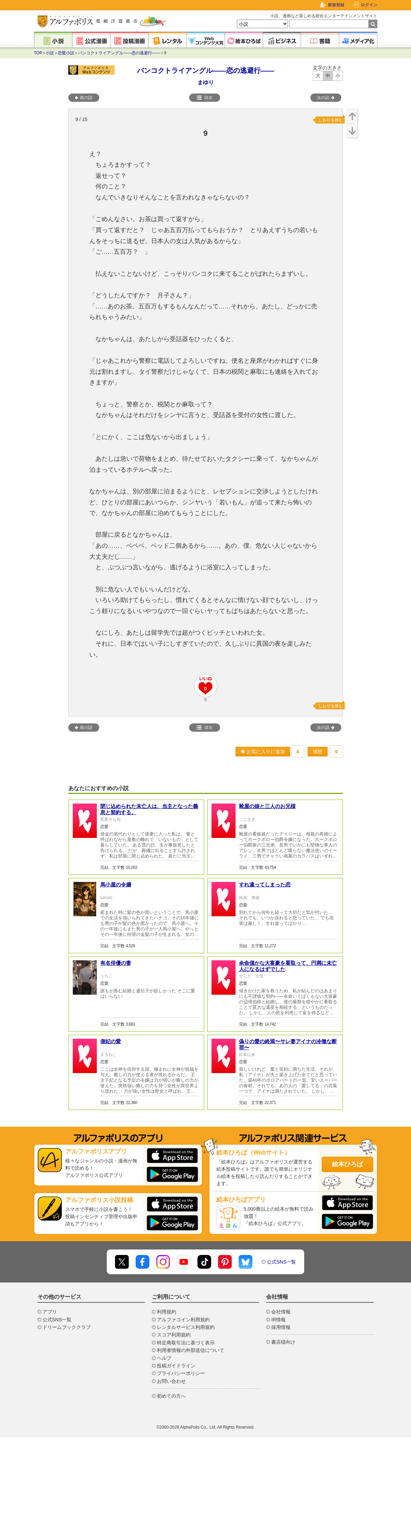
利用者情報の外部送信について (190, 1350)
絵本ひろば (347, 1164)
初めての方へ (171, 1396)
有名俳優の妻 (115, 963)
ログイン (369, 4)
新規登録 (336, 4)
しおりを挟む (330, 120)
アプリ (50, 1311)
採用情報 (280, 1327)
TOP (38, 53)
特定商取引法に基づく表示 (186, 1342)
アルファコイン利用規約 (183, 1319)
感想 (317, 751)
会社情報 (280, 1311)
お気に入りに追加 (263, 751)
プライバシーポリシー (181, 1373)
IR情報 (278, 1319)
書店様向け (283, 1342)
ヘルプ (164, 1358)
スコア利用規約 (174, 1334)
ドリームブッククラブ (67, 1327)
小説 (50, 53)
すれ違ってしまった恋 (264, 884)
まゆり (205, 82)
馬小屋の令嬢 (115, 884)
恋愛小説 (66, 53)
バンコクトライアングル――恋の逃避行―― (119, 53)
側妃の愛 (110, 1041)
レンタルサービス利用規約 (186, 1327)
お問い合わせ (171, 1381)
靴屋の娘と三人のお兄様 (267, 806)
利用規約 (166, 1311)
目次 (205, 97)
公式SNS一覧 (281, 1262)
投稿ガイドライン (176, 1365)
